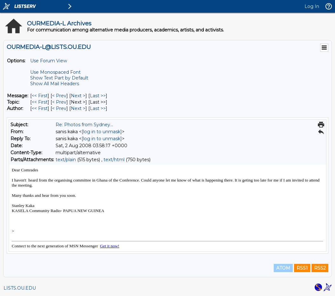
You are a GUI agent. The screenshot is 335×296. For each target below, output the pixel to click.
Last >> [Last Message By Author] (98, 108)
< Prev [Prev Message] (59, 96)
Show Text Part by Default (59, 78)
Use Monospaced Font (55, 72)
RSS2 (320, 268)
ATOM (283, 268)
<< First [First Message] (40, 96)
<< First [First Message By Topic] (40, 102)
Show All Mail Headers (54, 83)
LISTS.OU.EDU (19, 288)
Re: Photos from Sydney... (84, 124)
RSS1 (302, 268)
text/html (114, 159)
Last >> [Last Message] (98, 96)
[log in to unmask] (102, 131)
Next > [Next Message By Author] (78, 108)
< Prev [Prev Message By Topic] (59, 102)
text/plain (66, 159)
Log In (312, 6)
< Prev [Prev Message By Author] (59, 108)
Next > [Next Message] (78, 96)
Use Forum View (48, 61)
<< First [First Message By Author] (40, 108)
